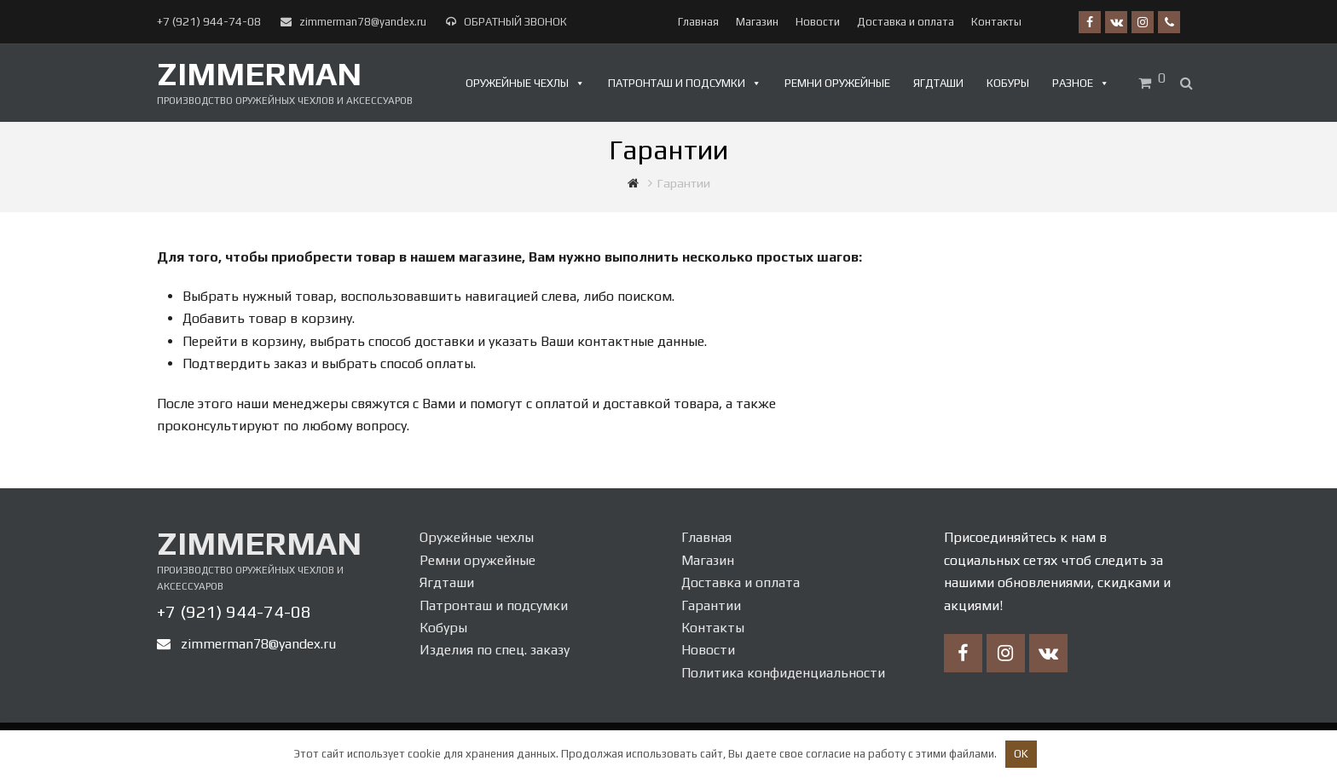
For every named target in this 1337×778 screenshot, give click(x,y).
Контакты (712, 628)
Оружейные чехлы (517, 83)
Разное (1072, 83)
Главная (706, 537)
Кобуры (1008, 83)
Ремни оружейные (837, 83)
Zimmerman (259, 73)
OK (1021, 753)
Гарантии (711, 605)
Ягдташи (938, 83)
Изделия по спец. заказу (495, 650)
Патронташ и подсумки (676, 83)
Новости (708, 650)
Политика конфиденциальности (783, 673)
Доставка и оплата (740, 582)
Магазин (707, 560)
